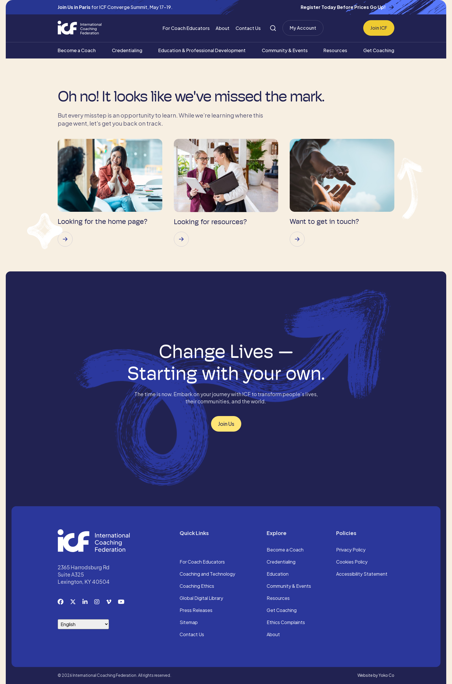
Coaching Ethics (197, 586)
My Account (303, 28)
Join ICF (378, 28)
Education (278, 574)
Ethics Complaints (286, 622)
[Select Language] (83, 624)
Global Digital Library (201, 598)
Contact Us (248, 28)
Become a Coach (77, 50)
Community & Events (285, 50)
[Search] (273, 28)
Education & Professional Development (202, 50)
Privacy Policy (351, 550)
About (222, 28)
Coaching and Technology (207, 574)
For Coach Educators (186, 28)
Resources (335, 50)
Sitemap (189, 622)
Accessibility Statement (361, 574)
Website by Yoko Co (375, 675)
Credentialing (127, 50)
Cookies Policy (352, 562)
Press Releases (196, 610)
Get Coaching (378, 50)
